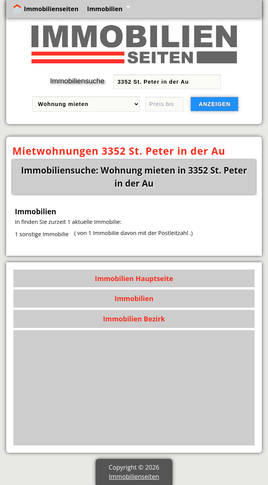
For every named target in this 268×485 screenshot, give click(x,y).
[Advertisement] (134, 388)
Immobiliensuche (77, 81)
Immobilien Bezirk (134, 318)
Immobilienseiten (51, 9)
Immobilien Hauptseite (134, 278)
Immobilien (104, 9)
